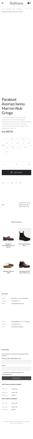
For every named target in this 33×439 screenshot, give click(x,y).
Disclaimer (18, 432)
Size (3, 155)
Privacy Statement (18, 434)
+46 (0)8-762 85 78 (16, 335)
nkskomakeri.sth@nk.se (17, 337)
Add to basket (16, 183)
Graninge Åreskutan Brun (24, 255)
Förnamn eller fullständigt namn (11, 369)
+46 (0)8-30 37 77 (15, 311)
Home (3, 9)
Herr (14, 9)
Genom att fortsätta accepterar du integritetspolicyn (13, 384)
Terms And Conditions (8, 432)
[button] (6, 149)
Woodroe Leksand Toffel (8, 282)
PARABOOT (19, 9)
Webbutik (8, 9)
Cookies (24, 432)
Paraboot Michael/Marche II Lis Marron (8, 256)
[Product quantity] (16, 175)
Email (3, 376)
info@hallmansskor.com (17, 314)
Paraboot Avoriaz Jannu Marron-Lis (24, 282)
